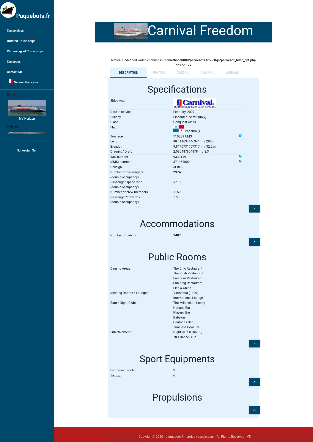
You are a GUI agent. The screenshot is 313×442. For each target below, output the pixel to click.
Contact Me (14, 72)
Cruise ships (15, 30)
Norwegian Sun (27, 142)
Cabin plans (210, 72)
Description (128, 72)
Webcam (232, 72)
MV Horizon (27, 110)
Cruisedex (13, 61)
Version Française (22, 81)
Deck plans (185, 72)
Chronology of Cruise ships (25, 51)
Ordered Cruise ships (21, 41)
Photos (159, 72)
